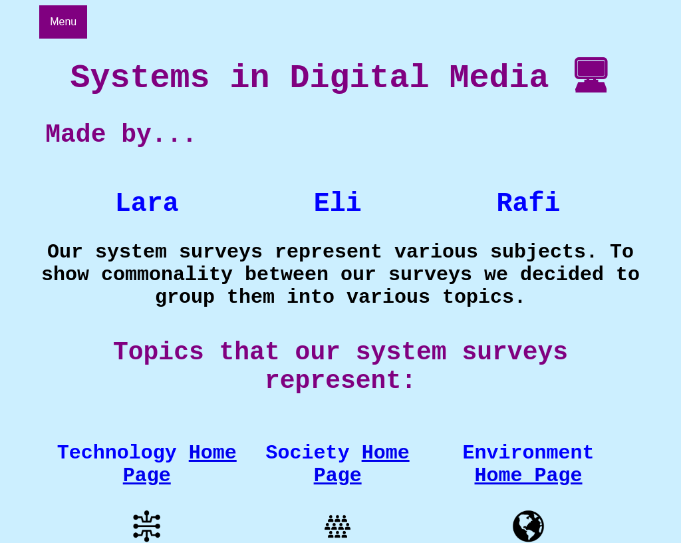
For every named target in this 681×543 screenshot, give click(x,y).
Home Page (362, 492)
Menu (63, 21)
